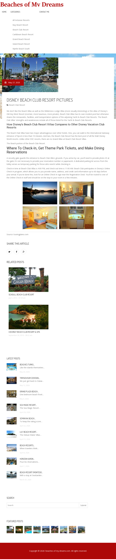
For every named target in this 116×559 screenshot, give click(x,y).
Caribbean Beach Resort (23, 34)
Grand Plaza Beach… (29, 391)
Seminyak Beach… (28, 418)
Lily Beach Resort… (28, 432)
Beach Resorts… (27, 445)
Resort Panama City (21, 67)
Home (4, 12)
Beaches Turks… (27, 364)
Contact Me (44, 12)
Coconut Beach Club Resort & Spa (24, 332)
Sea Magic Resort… (28, 405)
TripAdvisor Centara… (30, 378)
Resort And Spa (19, 63)
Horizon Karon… (27, 459)
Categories (15, 12)
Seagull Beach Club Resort (21, 294)
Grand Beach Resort (21, 39)
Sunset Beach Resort (22, 72)
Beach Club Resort (21, 29)
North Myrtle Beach (21, 53)
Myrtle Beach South (21, 48)
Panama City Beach (21, 58)
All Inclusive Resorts (21, 20)
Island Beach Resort (21, 44)
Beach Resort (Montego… (31, 472)
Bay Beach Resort (20, 25)
